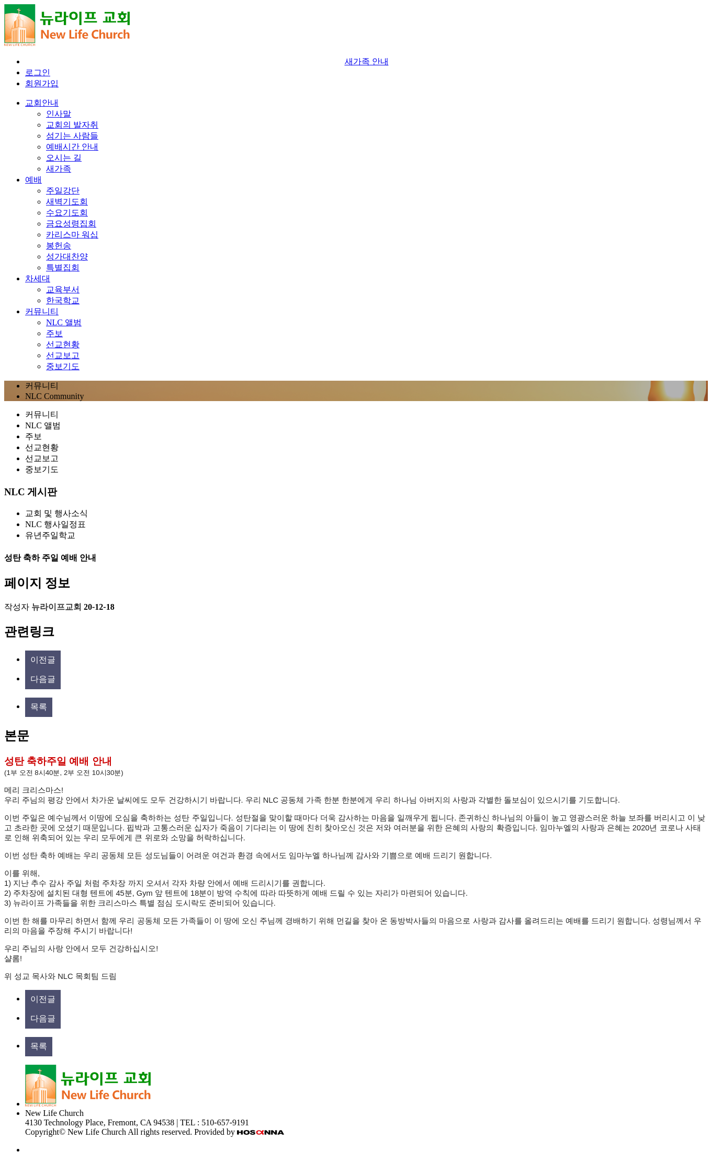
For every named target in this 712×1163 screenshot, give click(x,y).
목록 (38, 706)
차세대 (37, 278)
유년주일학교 (50, 535)
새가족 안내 (367, 61)
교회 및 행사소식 (56, 513)
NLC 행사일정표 (55, 524)
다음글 (42, 679)
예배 (33, 179)
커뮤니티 (42, 311)
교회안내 (42, 102)
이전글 (42, 659)
